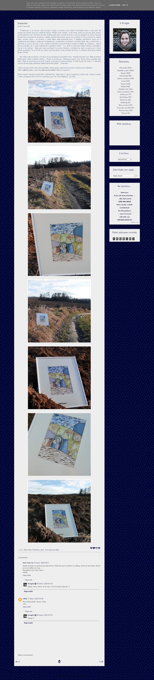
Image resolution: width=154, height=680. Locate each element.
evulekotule (125, 208)
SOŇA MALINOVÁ (124, 202)
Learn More (114, 5)
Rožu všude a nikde (125, 205)
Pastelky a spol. (38, 550)
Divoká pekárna (124, 211)
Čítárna (124, 113)
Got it (125, 5)
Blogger (92, 676)
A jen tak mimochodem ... (124, 195)
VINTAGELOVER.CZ (124, 220)
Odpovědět (27, 575)
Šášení (123, 73)
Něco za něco (124, 105)
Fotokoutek (124, 76)
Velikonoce (124, 94)
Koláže (123, 86)
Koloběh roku (124, 89)
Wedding (124, 102)
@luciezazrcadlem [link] (49, 70)
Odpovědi (28, 580)
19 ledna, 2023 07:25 (45, 584)
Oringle (31, 584)
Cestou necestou (123, 78)
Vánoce (123, 84)
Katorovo (124, 192)
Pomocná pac (124, 110)
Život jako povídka (52, 550)
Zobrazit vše (134, 222)
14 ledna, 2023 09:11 (41, 563)
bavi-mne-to (28, 563)
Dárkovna (123, 100)
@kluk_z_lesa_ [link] (28, 70)
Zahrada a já (125, 217)
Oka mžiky (28, 550)
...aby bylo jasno (125, 199)
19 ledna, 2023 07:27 (45, 615)
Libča (25, 599)
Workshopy (124, 97)
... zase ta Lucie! (125, 214)
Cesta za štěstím (123, 92)
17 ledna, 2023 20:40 (35, 599)
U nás (123, 81)
